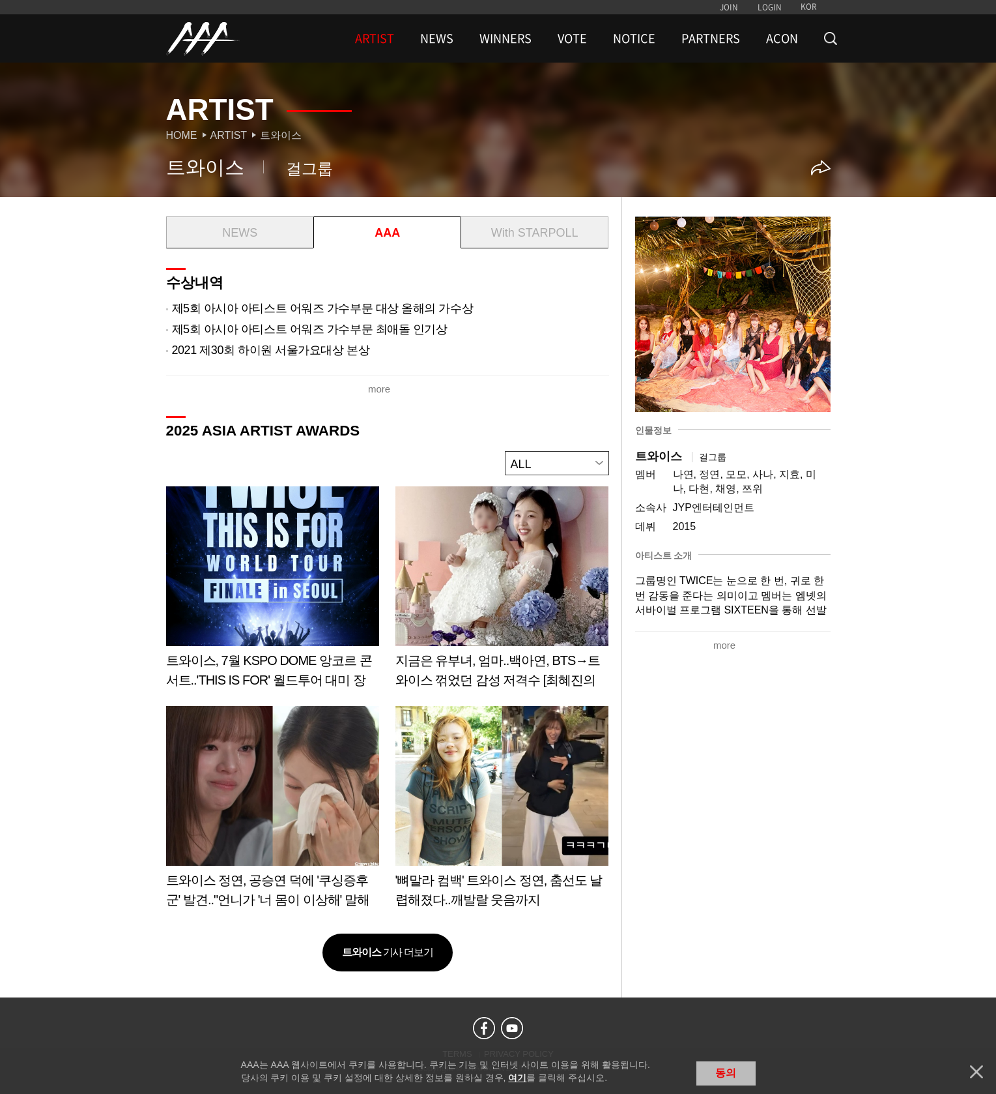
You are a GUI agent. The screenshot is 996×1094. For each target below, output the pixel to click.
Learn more (272, 591)
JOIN (729, 7)
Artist (229, 135)
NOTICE (634, 38)
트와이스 (281, 135)
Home (181, 135)
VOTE (572, 38)
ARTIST (374, 38)
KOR (809, 6)
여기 (517, 1077)
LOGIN (770, 7)
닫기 (976, 1071)
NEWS (436, 38)
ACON (782, 38)
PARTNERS (710, 38)
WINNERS (505, 38)
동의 (725, 1072)
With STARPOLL (534, 232)
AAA (387, 232)
